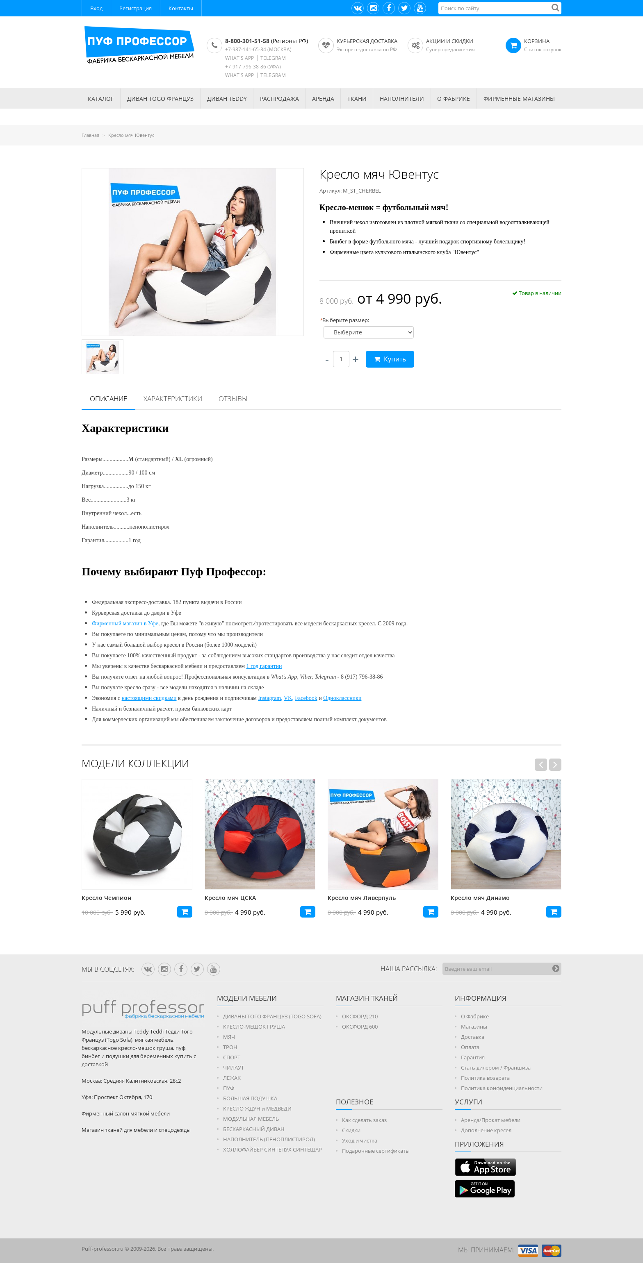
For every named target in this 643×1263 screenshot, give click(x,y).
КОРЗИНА (537, 41)
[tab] (108, 399)
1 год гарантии (264, 666)
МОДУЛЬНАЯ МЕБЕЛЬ (251, 1118)
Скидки (351, 1130)
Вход (96, 8)
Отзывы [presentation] (233, 398)
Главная (90, 135)
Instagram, (270, 698)
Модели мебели (247, 998)
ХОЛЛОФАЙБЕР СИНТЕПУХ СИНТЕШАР (272, 1149)
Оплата (470, 1047)
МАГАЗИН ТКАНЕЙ (367, 998)
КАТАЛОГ (101, 98)
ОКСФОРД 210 (360, 1016)
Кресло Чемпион (106, 898)
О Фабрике (475, 1016)
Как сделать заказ (364, 1120)
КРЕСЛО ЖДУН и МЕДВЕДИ (257, 1108)
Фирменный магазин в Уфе (125, 623)
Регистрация (135, 8)
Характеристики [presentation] (173, 398)
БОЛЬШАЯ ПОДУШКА (250, 1098)
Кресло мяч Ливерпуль (362, 898)
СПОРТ (231, 1057)
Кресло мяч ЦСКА (230, 898)
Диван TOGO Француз (160, 98)
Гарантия (473, 1057)
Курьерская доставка (367, 41)
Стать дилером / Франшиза (496, 1067)
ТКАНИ (357, 98)
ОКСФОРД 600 (360, 1026)
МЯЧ (229, 1036)
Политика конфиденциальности (502, 1088)
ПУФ (228, 1088)
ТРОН (230, 1047)
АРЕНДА (323, 98)
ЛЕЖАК (232, 1077)
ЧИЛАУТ (233, 1067)
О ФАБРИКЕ (453, 98)
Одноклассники (342, 698)
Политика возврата (485, 1077)
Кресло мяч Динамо (480, 898)
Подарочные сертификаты (376, 1150)
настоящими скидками (149, 698)
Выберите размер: (344, 320)
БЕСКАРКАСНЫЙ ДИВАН (254, 1129)
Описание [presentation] (108, 398)
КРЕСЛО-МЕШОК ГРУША (254, 1026)
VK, (289, 698)
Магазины (474, 1026)
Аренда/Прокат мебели (490, 1120)
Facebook (306, 698)
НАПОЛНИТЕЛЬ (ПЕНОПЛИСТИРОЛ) (269, 1139)
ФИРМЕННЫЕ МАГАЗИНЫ (519, 98)
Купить (390, 358)
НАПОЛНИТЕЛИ (402, 98)
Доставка (472, 1036)
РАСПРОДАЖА (279, 98)
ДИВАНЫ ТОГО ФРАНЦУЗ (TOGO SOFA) (272, 1016)
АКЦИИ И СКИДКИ (449, 41)
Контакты (181, 8)
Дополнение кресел (486, 1130)
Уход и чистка (359, 1140)
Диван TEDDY (227, 98)
